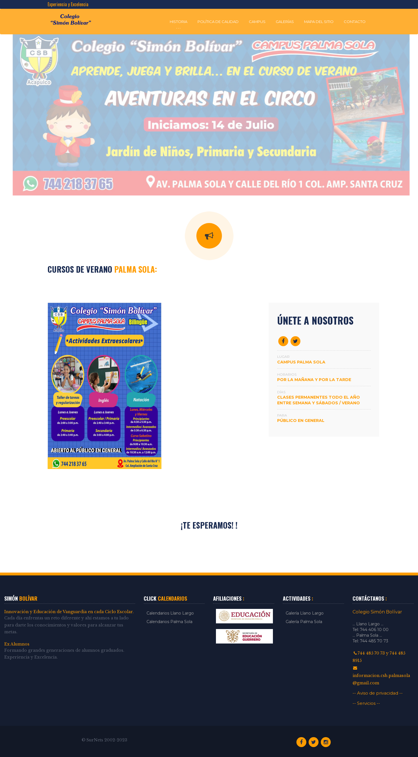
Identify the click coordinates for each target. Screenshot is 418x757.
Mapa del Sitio (319, 21)
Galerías (285, 21)
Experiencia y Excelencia (68, 4)
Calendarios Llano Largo (170, 613)
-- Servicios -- (366, 703)
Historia (178, 21)
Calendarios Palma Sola (169, 621)
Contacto (355, 21)
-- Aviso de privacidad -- (378, 693)
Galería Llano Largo (305, 613)
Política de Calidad (218, 21)
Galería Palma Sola (304, 621)
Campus (257, 21)
